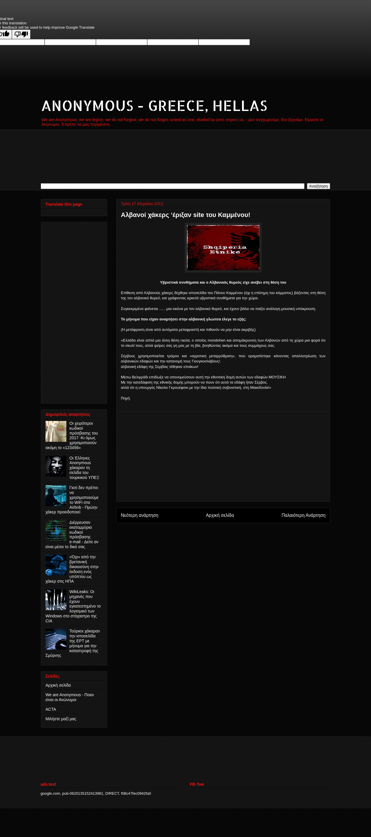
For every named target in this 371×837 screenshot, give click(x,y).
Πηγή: (126, 398)
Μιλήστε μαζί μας (61, 718)
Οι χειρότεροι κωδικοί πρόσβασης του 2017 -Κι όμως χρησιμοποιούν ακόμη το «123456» (72, 435)
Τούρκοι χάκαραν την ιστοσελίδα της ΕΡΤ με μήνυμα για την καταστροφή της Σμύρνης (73, 643)
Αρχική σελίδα (220, 515)
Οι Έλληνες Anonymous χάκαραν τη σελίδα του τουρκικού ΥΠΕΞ (84, 468)
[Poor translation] (21, 34)
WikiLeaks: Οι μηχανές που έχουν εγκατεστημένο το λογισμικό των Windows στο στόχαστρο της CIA (73, 606)
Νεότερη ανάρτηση (139, 515)
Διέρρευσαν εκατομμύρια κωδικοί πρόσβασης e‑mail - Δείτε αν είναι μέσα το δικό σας (72, 534)
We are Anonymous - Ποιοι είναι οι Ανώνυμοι (70, 697)
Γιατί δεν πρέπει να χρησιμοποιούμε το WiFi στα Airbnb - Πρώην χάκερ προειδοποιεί (72, 499)
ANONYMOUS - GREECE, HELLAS (154, 105)
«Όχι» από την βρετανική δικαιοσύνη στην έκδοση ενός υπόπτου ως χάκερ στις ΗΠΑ (72, 569)
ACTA (51, 709)
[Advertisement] (223, 456)
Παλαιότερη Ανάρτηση (303, 515)
